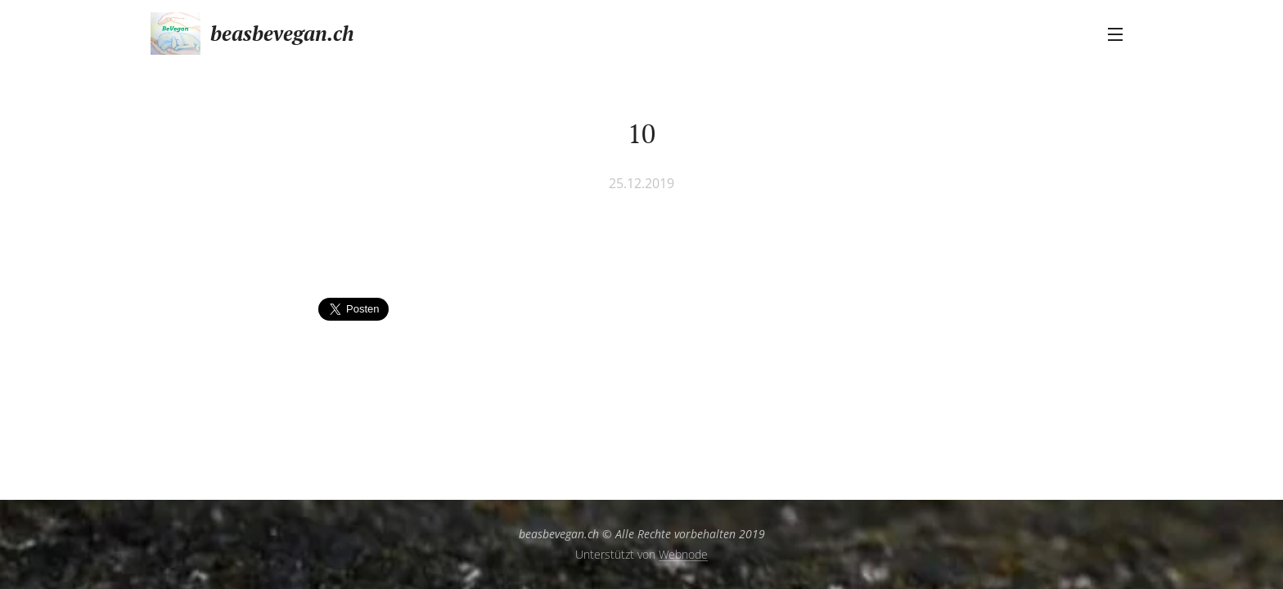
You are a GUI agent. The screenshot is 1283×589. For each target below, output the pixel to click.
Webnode (683, 554)
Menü (1115, 34)
